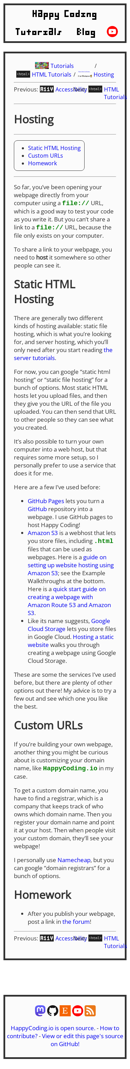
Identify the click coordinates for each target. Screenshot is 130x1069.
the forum (76, 923)
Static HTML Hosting (54, 148)
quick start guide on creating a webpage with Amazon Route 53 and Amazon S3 (69, 602)
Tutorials (39, 32)
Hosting (104, 74)
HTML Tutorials (51, 74)
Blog (86, 32)
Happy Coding (65, 14)
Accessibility (71, 89)
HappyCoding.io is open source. (53, 1029)
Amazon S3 (43, 533)
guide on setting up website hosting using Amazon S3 (71, 566)
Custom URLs (45, 155)
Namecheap (74, 861)
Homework (42, 163)
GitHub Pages (46, 502)
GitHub (37, 510)
